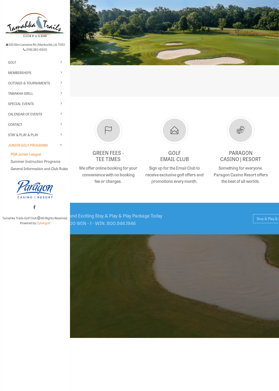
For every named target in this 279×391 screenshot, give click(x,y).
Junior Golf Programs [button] (28, 145)
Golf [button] (12, 62)
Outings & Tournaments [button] (29, 83)
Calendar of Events (25, 114)
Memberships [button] (19, 72)
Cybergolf (43, 223)
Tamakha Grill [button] (20, 93)
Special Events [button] (21, 103)
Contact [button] (15, 124)
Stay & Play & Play (23, 134)
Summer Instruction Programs (35, 161)
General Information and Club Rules (38, 168)
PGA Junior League (26, 154)
